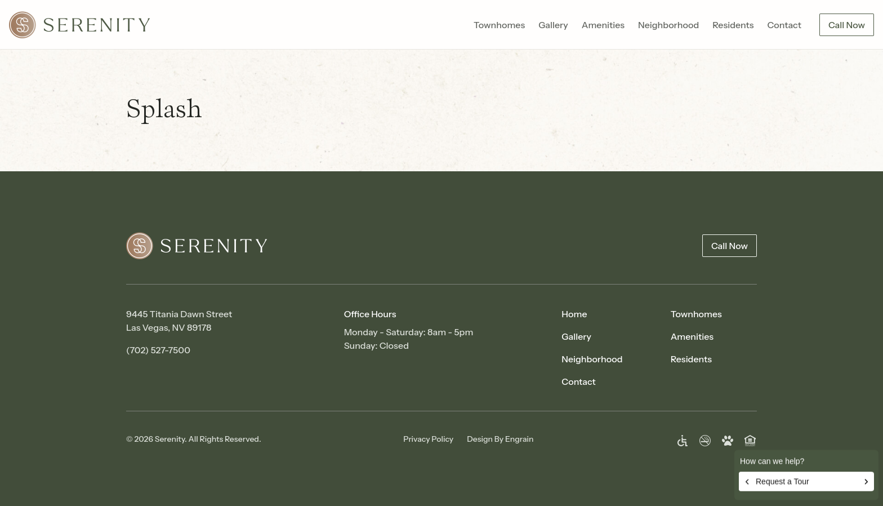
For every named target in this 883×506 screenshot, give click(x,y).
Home (574, 313)
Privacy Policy (428, 439)
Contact (784, 24)
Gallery (553, 24)
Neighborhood (668, 24)
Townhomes (499, 24)
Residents (732, 24)
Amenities (603, 24)
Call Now (846, 24)
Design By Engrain (500, 439)
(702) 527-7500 (158, 350)
